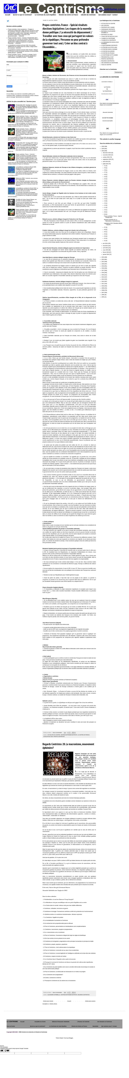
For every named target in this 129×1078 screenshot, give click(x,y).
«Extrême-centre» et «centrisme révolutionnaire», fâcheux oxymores (63, 914)
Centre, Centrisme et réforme (53, 977)
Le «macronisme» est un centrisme (54, 932)
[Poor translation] (7, 1050)
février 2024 (106, 252)
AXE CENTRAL (105, 25)
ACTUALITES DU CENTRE (54, 734)
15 (105, 198)
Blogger (71, 1038)
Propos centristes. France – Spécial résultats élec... (113, 216)
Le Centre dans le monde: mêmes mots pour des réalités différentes (63, 905)
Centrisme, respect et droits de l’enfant (55, 956)
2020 (103, 264)
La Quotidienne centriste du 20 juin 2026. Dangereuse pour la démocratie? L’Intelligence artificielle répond (26, 168)
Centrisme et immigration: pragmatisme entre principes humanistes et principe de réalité (69, 941)
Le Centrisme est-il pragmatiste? (54, 974)
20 (105, 187)
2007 (103, 292)
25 (105, 176)
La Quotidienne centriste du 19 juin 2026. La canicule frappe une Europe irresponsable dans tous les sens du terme (27, 190)
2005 (103, 297)
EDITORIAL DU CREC (107, 34)
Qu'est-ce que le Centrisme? (22, 15)
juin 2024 (105, 243)
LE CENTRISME (12, 1021)
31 (105, 165)
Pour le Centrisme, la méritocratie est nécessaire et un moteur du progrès (65, 971)
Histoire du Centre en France (68, 15)
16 (105, 196)
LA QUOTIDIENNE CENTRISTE (109, 45)
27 (105, 172)
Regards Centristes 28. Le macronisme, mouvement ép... (112, 220)
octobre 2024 (106, 157)
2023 (103, 257)
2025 (103, 148)
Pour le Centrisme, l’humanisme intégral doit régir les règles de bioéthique (65, 935)
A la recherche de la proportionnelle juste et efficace (58, 923)
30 (105, 168)
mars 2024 (106, 250)
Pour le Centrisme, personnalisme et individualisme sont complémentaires (65, 926)
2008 (103, 290)
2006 (103, 294)
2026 (103, 146)
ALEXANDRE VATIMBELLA (54, 994)
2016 (103, 272)
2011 (103, 283)
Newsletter (95, 1026)
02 (105, 238)
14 (105, 201)
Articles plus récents (48, 1001)
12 (105, 205)
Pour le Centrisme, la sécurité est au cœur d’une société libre (62, 950)
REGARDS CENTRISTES (84, 994)
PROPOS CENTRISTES (59, 736)
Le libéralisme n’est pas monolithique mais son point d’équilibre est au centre (65, 902)
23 (105, 181)
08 (105, 214)
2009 (103, 288)
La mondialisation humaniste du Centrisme (56, 920)
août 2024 (105, 161)
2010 (103, 286)
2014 (103, 277)
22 (105, 183)
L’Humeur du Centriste (83, 1021)
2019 (103, 266)
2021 (103, 261)
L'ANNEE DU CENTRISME (108, 38)
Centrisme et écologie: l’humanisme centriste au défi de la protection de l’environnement (68, 911)
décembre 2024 (107, 152)
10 (105, 209)
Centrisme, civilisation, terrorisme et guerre (56, 908)
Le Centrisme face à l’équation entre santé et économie (60, 959)
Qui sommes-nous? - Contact (108, 15)
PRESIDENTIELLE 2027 (107, 57)
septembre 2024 (107, 159)
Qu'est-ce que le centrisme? (37, 1026)
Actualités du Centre (40, 1021)
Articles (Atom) (53, 1004)
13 (105, 203)
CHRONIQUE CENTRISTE (108, 29)
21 (105, 185)
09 (105, 212)
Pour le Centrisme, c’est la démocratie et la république (60, 947)
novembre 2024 (107, 155)
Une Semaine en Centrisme (104, 1021)
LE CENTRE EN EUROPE (107, 51)
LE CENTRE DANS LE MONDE (109, 49)
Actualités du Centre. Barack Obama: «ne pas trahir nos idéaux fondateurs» (26, 200)
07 (105, 227)
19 (105, 190)
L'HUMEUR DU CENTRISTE (108, 40)
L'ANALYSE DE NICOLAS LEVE (109, 36)
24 (105, 179)
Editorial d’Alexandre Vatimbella (60, 1021)
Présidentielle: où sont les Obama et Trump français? (59, 899)
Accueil (7, 15)
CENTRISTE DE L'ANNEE (108, 27)
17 (105, 194)
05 (105, 231)
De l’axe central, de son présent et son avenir (57, 938)
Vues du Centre (11, 1026)
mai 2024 (105, 245)
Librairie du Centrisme (88, 15)
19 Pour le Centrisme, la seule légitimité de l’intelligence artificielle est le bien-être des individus (69, 953)
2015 (103, 275)
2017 (103, 270)
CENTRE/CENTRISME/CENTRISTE (69, 734)
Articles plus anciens (90, 1001)
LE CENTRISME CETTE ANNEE (109, 55)
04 (105, 234)
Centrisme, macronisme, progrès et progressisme (58, 929)
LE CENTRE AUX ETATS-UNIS (109, 47)
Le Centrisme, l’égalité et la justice (53, 917)
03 (105, 236)
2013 (103, 279)
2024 (103, 150)
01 (105, 240)
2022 (103, 259)
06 (105, 229)
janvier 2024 (106, 254)
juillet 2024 (106, 163)
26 (105, 174)
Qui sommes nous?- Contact (109, 1026)
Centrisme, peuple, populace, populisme (56, 944)
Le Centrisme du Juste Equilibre (45, 15)
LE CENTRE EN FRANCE (84, 734)
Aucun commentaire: (57, 732)
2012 (103, 281)
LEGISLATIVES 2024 (48, 736)
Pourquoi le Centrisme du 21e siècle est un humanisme (60, 980)
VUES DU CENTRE (106, 64)
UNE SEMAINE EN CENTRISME (109, 62)
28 (105, 170)
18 (105, 192)
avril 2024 (105, 247)
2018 (103, 268)
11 (105, 207)
